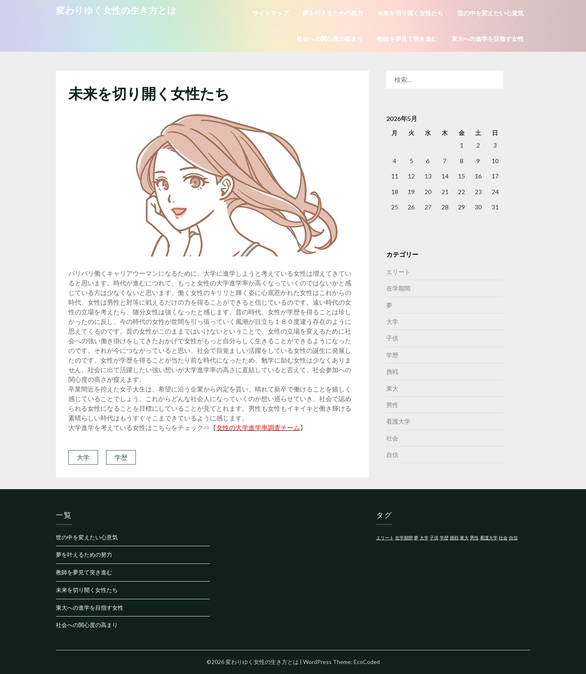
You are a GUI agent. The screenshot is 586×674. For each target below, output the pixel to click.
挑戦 (392, 371)
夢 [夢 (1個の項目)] (416, 537)
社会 (392, 438)
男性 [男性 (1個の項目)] (474, 537)
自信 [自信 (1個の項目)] (513, 537)
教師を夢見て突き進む (407, 38)
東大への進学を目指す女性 (487, 38)
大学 (83, 457)
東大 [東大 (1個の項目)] (464, 537)
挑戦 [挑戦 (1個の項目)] (454, 537)
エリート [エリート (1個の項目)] (385, 537)
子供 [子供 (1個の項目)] (434, 537)
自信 (392, 454)
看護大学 (398, 421)
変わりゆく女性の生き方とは (116, 10)
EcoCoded (367, 661)
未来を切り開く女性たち (410, 12)
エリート (398, 271)
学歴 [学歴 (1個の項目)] (444, 537)
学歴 (121, 457)
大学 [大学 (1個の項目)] (424, 537)
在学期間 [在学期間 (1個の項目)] (404, 537)
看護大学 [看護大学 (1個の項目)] (489, 537)
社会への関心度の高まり (330, 38)
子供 (392, 338)
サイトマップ (270, 12)
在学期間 (398, 288)
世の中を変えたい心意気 (490, 12)
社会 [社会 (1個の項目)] (503, 537)
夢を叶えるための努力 (333, 12)
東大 (392, 388)
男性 (392, 404)
